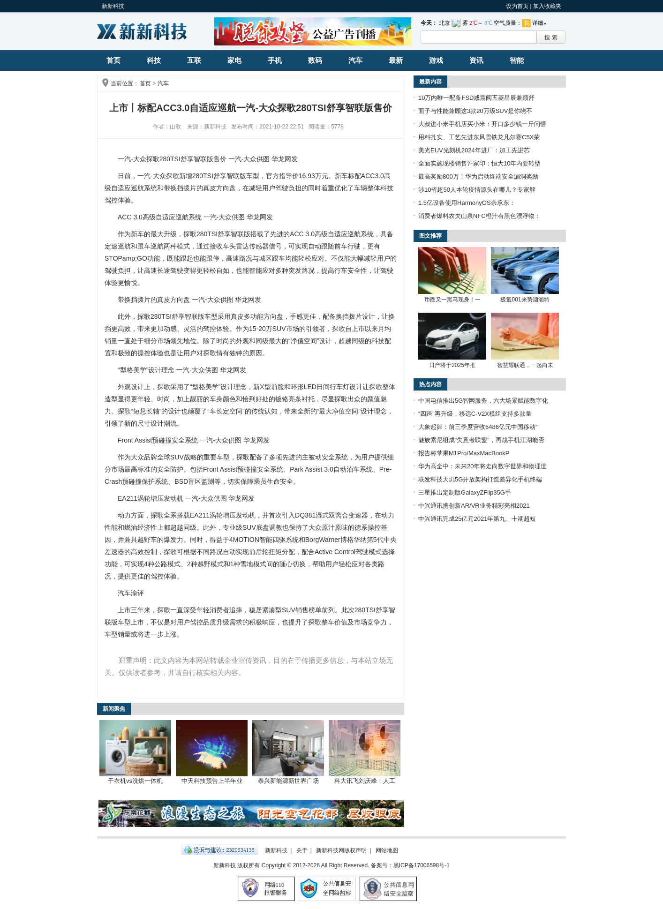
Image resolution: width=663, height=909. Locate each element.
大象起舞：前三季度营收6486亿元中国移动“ (477, 426)
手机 (275, 60)
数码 (315, 60)
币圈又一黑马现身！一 (452, 299)
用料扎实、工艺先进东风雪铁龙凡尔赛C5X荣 (479, 137)
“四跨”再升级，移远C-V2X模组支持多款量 (475, 413)
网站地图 (387, 850)
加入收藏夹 (547, 6)
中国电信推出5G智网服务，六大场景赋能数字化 (483, 400)
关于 (302, 850)
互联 (194, 60)
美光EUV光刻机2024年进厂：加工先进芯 (474, 150)
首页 (113, 60)
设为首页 (517, 6)
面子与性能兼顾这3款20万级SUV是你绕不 (475, 110)
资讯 (476, 60)
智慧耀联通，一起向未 (525, 365)
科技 (154, 60)
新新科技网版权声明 (341, 850)
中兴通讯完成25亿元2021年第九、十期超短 (477, 518)
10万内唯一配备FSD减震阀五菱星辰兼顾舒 (476, 97)
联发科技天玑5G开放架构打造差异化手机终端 (480, 479)
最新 (396, 60)
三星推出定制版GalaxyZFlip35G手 (464, 492)
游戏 (436, 60)
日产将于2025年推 (452, 365)
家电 (234, 60)
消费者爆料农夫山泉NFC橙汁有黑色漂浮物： (479, 215)
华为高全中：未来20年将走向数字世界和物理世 (482, 466)
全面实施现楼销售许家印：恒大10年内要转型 (479, 163)
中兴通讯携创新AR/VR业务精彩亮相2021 (474, 505)
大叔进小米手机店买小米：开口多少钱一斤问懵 (482, 124)
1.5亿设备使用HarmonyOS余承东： (466, 202)
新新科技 (113, 6)
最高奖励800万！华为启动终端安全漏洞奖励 (478, 176)
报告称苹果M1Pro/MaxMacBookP (463, 453)
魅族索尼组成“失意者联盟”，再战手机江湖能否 (481, 439)
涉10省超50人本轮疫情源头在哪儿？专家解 (476, 189)
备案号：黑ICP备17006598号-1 (410, 865)
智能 (517, 60)
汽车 (355, 60)
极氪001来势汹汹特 (524, 299)
